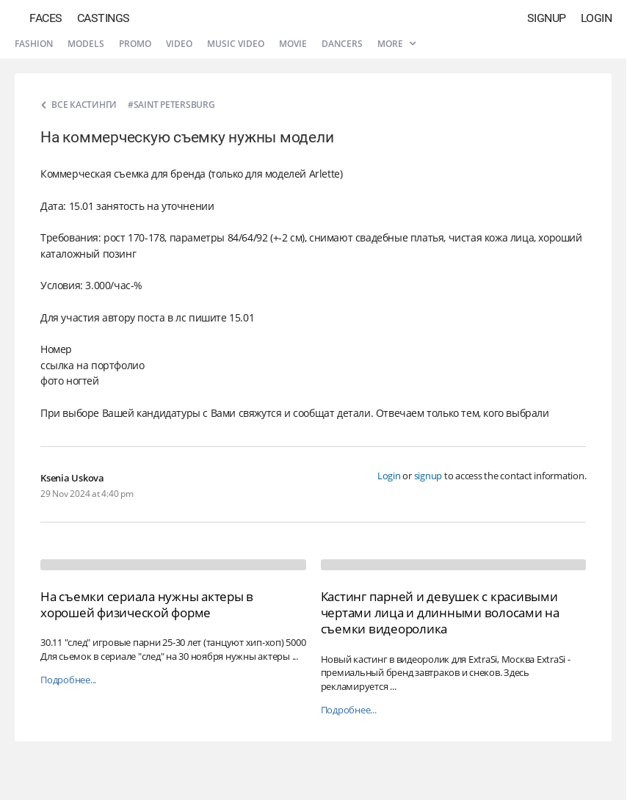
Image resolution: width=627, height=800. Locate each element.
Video (179, 43)
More (396, 43)
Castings (103, 18)
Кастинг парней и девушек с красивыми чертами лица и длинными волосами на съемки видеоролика (440, 612)
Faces (45, 18)
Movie (293, 43)
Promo (135, 43)
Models (86, 43)
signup (428, 475)
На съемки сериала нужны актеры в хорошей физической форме (146, 604)
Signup (546, 18)
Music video (235, 43)
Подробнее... (68, 680)
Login (596, 18)
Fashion (34, 43)
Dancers (342, 43)
